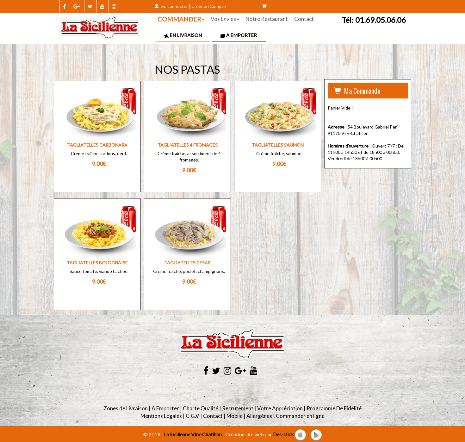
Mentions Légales (161, 416)
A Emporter (238, 35)
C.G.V (192, 416)
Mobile (234, 416)
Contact (304, 19)
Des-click (283, 434)
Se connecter (174, 6)
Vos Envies (225, 19)
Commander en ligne (300, 416)
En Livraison (183, 35)
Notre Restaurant (266, 19)
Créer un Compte (208, 6)
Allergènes (259, 416)
